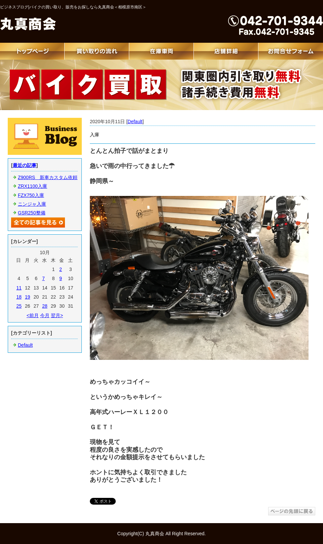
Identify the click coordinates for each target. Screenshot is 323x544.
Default (135, 121)
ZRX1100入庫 (32, 186)
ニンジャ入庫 (32, 204)
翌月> (57, 315)
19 (27, 297)
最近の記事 (24, 165)
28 (44, 306)
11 (19, 288)
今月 (44, 315)
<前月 (33, 315)
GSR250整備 (31, 212)
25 (19, 306)
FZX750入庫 (31, 195)
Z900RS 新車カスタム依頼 (47, 177)
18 (19, 297)
